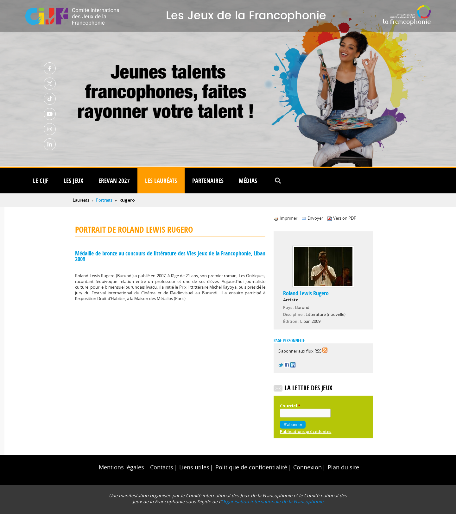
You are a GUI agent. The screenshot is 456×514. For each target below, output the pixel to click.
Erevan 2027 (114, 181)
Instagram (50, 129)
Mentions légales (121, 467)
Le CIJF (40, 181)
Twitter (50, 84)
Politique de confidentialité (251, 467)
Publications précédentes (305, 431)
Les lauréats (161, 181)
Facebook (50, 68)
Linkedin (50, 144)
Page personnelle (289, 340)
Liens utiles (194, 467)
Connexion (307, 467)
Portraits (104, 200)
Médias (248, 181)
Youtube (50, 114)
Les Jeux (73, 181)
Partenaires (208, 181)
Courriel (290, 406)
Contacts (161, 467)
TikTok (50, 99)
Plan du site (343, 467)
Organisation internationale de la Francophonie (272, 501)
